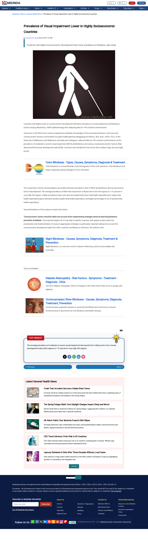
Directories (112, 8)
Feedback (101, 514)
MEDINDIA (11, 3)
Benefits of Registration (85, 504)
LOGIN (132, 3)
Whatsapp (74, 357)
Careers (59, 504)
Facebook (69, 357)
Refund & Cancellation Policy (125, 511)
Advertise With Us (104, 504)
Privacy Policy (117, 522)
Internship (60, 510)
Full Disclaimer (116, 491)
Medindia (15, 14)
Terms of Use (127, 522)
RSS (53, 522)
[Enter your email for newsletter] (25, 504)
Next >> (120, 367)
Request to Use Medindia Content (126, 505)
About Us (60, 500)
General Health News (34, 14)
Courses (60, 507)
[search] (70, 478)
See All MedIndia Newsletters (23, 510)
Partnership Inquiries (126, 500)
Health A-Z (52, 8)
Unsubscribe (122, 515)
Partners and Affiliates (105, 510)
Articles (85, 8)
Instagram (61, 522)
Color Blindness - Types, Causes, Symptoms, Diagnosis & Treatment (85, 162)
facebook (37, 522)
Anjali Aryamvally (31, 38)
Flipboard (66, 522)
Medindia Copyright (106, 522)
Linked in (45, 522)
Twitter (65, 357)
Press (79, 514)
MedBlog (80, 510)
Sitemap (80, 507)
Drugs (98, 8)
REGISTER (141, 3)
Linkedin (79, 357)
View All (74, 466)
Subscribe (46, 504)
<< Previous (30, 367)
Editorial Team (61, 514)
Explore (6, 8)
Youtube (57, 522)
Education (129, 8)
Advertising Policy (104, 507)
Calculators (69, 8)
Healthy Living (22, 8)
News (38, 8)
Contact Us (102, 500)
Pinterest (83, 357)
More (142, 8)
